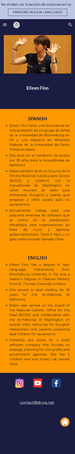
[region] (37, 9)
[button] (5, 24)
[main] (37, 88)
